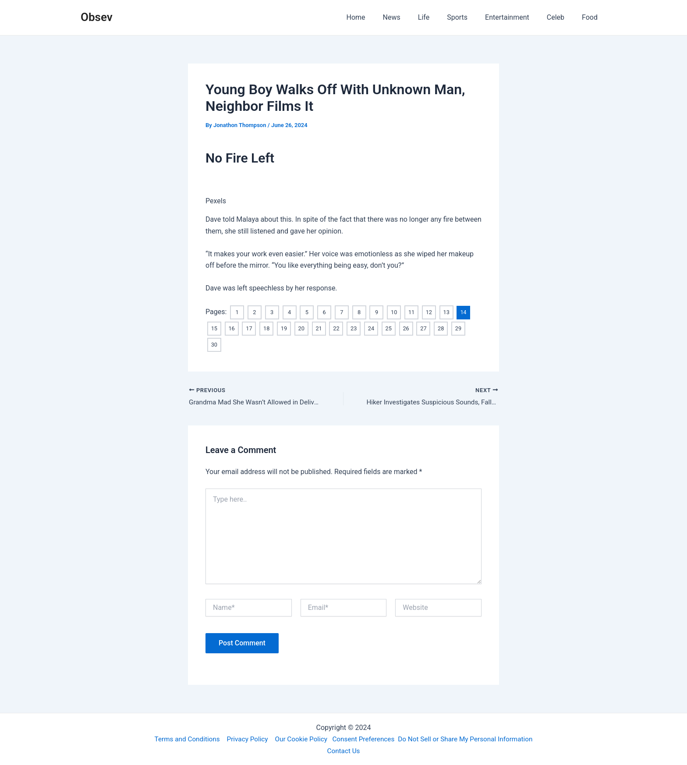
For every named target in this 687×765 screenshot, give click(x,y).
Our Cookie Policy (299, 738)
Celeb (561, 17)
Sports (469, 17)
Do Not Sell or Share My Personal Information (470, 738)
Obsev (97, 17)
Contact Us (343, 750)
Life (439, 17)
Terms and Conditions (180, 738)
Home (378, 17)
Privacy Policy (243, 738)
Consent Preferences (364, 738)
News (411, 17)
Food (591, 17)
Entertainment (516, 17)
